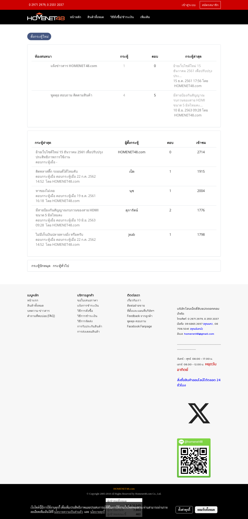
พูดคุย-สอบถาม (136, 321)
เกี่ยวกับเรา (134, 300)
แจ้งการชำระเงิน (88, 305)
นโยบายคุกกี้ (97, 512)
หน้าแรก (32, 300)
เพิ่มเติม (145, 17)
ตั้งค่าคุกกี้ (184, 510)
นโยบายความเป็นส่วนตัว (68, 512)
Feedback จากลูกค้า (140, 316)
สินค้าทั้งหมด (95, 17)
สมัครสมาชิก (210, 4)
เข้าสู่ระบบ (189, 4)
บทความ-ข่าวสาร (38, 310)
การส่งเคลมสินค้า (88, 331)
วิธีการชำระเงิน (87, 316)
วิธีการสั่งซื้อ (85, 310)
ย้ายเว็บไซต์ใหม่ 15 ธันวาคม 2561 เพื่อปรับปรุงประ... (192, 71)
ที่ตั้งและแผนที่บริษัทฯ (140, 310)
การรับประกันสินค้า (89, 326)
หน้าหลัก (75, 17)
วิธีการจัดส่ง (85, 321)
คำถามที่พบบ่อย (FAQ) (41, 316)
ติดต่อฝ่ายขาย (136, 305)
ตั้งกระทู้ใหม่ (39, 36)
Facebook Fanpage (139, 326)
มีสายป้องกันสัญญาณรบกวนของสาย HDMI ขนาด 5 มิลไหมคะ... (189, 100)
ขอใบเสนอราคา (87, 300)
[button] (156, 17)
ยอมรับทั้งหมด (206, 510)
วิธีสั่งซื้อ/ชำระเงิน (122, 17)
